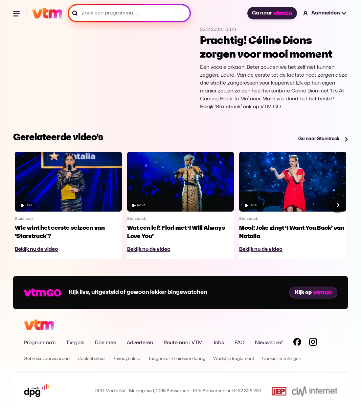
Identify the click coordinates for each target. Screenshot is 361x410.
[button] (325, 13)
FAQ (239, 343)
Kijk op (313, 292)
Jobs (218, 343)
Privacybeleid (126, 358)
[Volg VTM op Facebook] (297, 343)
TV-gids (75, 343)
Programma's (40, 343)
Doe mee (105, 343)
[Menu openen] (17, 13)
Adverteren (140, 343)
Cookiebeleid (91, 358)
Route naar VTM (183, 343)
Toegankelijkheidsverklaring (176, 358)
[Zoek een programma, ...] (129, 13)
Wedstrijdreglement (233, 358)
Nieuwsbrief (269, 343)
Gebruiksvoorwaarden (47, 358)
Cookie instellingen (281, 358)
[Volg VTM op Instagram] (313, 343)
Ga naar (272, 13)
